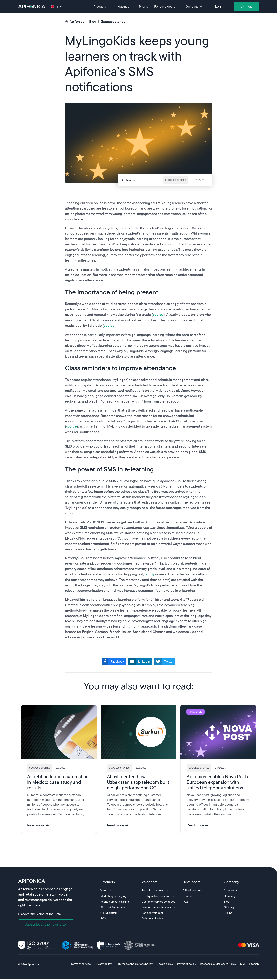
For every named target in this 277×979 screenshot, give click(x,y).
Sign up (246, 6)
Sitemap (254, 964)
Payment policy (186, 964)
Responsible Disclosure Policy (218, 964)
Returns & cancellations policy (134, 964)
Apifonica (33, 964)
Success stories (113, 21)
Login (219, 6)
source (158, 314)
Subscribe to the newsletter (46, 924)
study (150, 574)
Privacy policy (103, 964)
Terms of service (81, 964)
